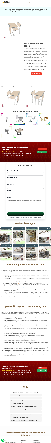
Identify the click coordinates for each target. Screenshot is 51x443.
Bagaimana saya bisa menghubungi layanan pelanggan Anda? (24, 402)
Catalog (22, 2)
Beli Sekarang (37, 55)
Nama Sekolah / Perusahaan (25, 155)
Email (25, 174)
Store (47, 2)
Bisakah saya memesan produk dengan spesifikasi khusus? (23, 396)
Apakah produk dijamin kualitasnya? (19, 391)
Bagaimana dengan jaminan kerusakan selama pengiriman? (24, 388)
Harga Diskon (42, 133)
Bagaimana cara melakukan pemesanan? (20, 380)
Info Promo (42, 131)
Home (16, 2)
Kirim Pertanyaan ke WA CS (26, 196)
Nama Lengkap (25, 161)
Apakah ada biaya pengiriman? (18, 385)
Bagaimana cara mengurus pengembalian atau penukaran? (24, 394)
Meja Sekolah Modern (27, 441)
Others (35, 2)
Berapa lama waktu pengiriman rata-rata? (20, 382)
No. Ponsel (25, 168)
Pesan (25, 185)
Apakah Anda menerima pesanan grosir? (19, 399)
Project (29, 2)
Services (42, 2)
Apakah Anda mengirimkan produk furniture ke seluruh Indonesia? (25, 377)
